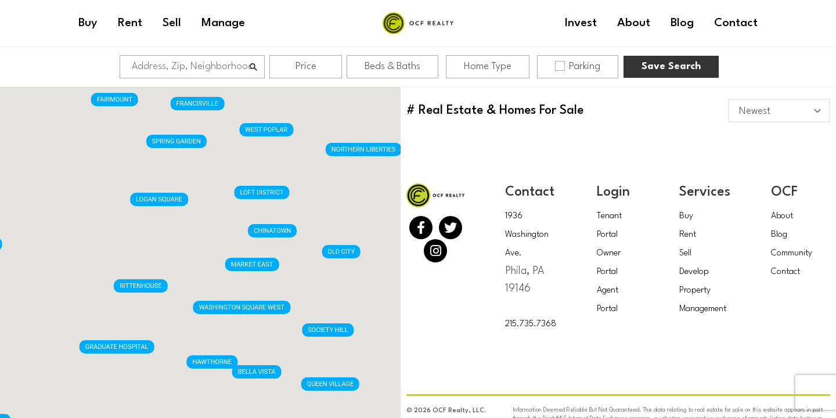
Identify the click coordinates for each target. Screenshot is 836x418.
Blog (779, 234)
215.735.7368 (530, 324)
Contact (785, 272)
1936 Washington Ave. (527, 235)
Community (791, 253)
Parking (577, 66)
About (782, 216)
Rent (687, 234)
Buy (686, 216)
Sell (685, 253)
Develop (694, 272)
